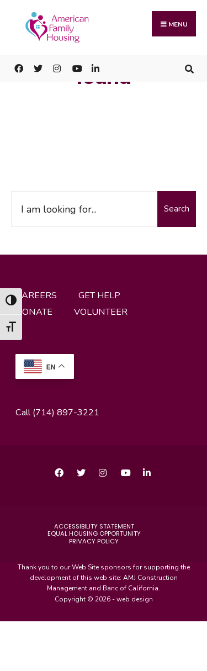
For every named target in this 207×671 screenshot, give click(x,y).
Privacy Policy (94, 541)
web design (134, 599)
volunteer (101, 312)
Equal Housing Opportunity (94, 533)
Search (176, 208)
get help (99, 295)
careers (36, 295)
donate (33, 312)
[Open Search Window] (189, 68)
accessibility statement (94, 526)
